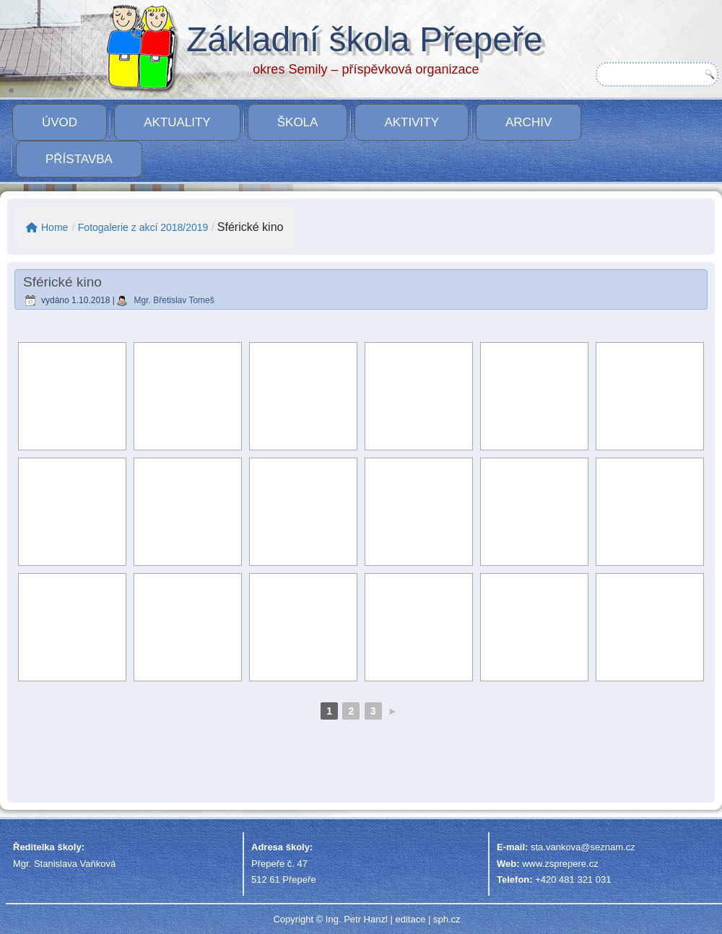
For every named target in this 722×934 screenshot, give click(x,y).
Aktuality (177, 122)
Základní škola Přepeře (364, 39)
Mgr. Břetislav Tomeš (174, 300)
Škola (297, 122)
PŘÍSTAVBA (79, 159)
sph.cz (447, 919)
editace (410, 919)
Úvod (59, 122)
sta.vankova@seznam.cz (583, 847)
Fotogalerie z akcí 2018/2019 (143, 227)
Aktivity (411, 122)
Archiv (528, 122)
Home (47, 227)
